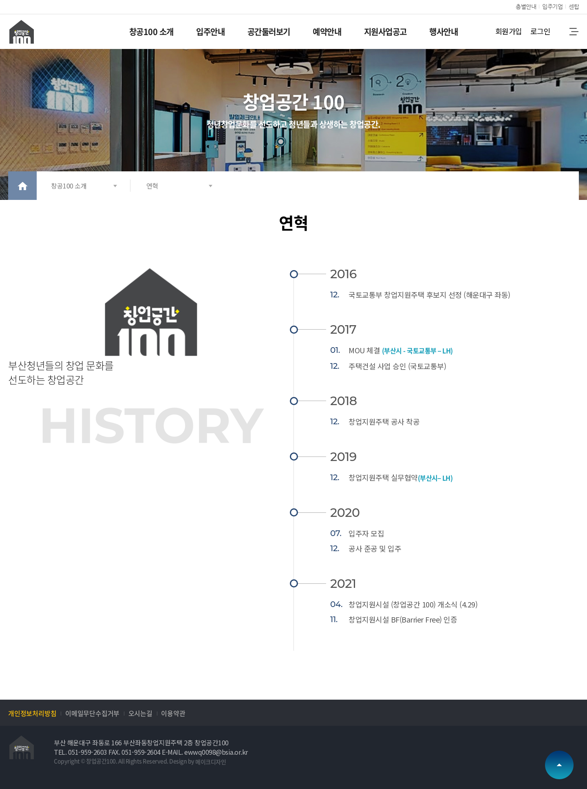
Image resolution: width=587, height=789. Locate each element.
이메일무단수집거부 (92, 713)
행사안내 (443, 32)
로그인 (540, 31)
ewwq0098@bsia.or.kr (216, 751)
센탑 (574, 6)
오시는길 (140, 713)
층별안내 (526, 6)
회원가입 (508, 31)
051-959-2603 (87, 751)
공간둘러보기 (268, 32)
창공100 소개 (151, 32)
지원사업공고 (385, 32)
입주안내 (210, 32)
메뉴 (574, 31)
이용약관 (173, 713)
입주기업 (552, 6)
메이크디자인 (210, 762)
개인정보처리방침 (32, 713)
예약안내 (327, 32)
